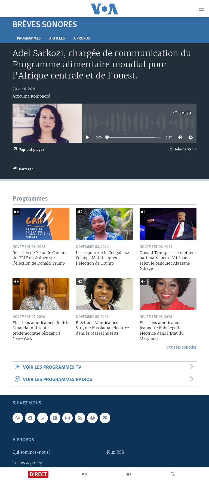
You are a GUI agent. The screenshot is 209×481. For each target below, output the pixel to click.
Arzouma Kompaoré (31, 96)
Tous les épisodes (181, 347)
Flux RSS (115, 452)
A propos (81, 39)
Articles (57, 39)
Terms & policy (27, 462)
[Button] (23, 170)
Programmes (29, 39)
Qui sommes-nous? (31, 452)
